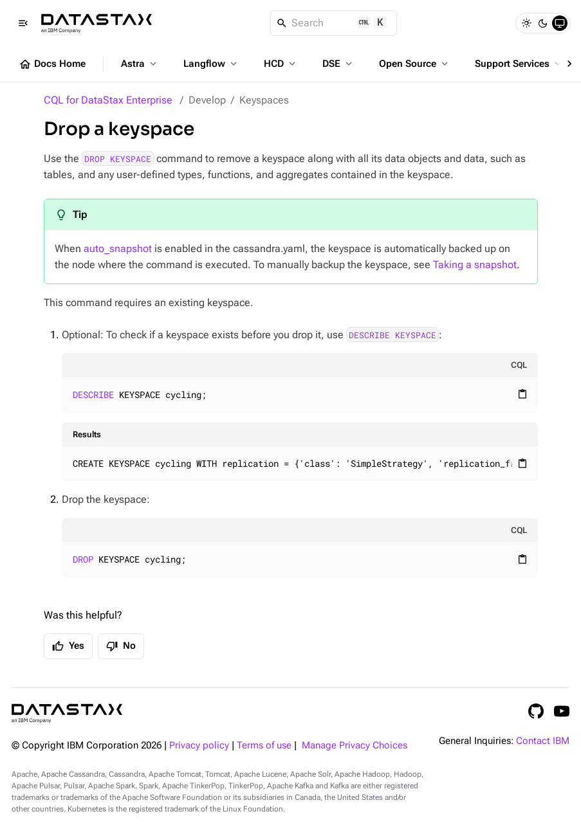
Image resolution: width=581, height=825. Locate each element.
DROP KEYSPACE (117, 159)
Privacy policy (199, 745)
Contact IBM (542, 741)
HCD (281, 63)
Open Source (414, 63)
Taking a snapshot (475, 264)
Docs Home (52, 64)
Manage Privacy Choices (354, 745)
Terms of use (264, 745)
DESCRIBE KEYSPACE (392, 335)
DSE (338, 63)
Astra (140, 63)
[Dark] (543, 23)
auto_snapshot (118, 248)
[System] (559, 23)
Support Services (519, 63)
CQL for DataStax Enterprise (108, 100)
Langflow (211, 63)
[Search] (333, 23)
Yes (68, 646)
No (121, 646)
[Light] (526, 23)
